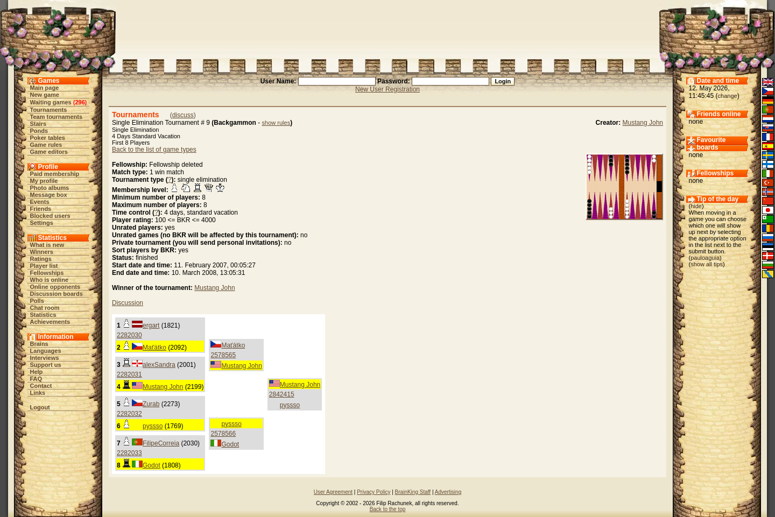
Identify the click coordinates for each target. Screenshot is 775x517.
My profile (44, 181)
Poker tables (47, 137)
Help (36, 372)
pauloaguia (705, 257)
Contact (41, 386)
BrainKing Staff (413, 492)
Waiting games (51, 102)
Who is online (49, 280)
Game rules (46, 144)
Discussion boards (56, 294)
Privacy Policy (373, 492)
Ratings (41, 259)
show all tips (707, 264)
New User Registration (387, 89)
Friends (41, 209)
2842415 (281, 394)
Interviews (44, 358)
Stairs (38, 124)
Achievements (50, 321)
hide (696, 206)
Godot (230, 444)
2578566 (223, 433)
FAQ (36, 379)
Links (38, 392)
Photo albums (49, 188)
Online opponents (55, 287)
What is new (47, 245)
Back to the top (388, 509)
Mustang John (643, 122)
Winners (41, 252)
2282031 (129, 374)
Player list (44, 266)
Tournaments (48, 110)
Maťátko (154, 347)
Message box (48, 195)
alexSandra (159, 365)
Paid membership (55, 174)
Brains (39, 344)
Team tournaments (56, 117)
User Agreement (333, 492)
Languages (45, 351)
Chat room (45, 307)
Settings (41, 222)
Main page (44, 87)
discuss (183, 115)
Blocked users (50, 216)
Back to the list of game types (154, 149)
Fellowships (47, 273)
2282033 (129, 453)
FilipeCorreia (161, 443)
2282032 (129, 413)
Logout (40, 407)
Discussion (127, 303)
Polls (37, 301)
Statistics (43, 314)
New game (44, 94)
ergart (151, 325)
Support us (45, 365)
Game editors (49, 151)
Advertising (448, 492)
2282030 (129, 335)
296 (79, 102)
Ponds (39, 131)
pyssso (290, 405)
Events (40, 202)
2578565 (223, 355)
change (727, 96)
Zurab (151, 404)
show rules (276, 122)
